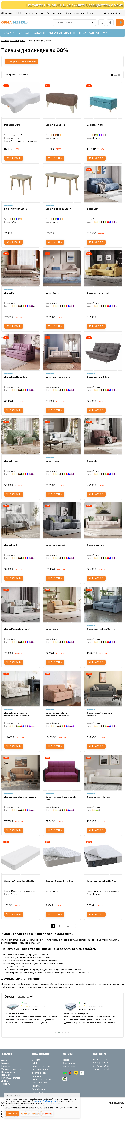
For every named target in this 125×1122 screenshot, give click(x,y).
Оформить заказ (70, 1063)
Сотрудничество (40, 1069)
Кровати (5, 1063)
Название (23, 74)
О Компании (37, 1060)
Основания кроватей (11, 1069)
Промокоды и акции (41, 1066)
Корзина (66, 1060)
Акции (4, 1060)
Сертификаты (38, 1089)
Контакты (36, 1076)
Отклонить (47, 1113)
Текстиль (5, 1084)
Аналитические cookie (47, 1108)
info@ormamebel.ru (102, 1069)
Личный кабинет (70, 1066)
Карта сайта (37, 1092)
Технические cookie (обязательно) (21, 1108)
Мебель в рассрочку (41, 1079)
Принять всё (12, 1113)
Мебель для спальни (10, 1078)
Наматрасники (8, 1072)
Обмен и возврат (40, 1082)
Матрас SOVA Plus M (30, 1009)
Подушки (5, 1075)
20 (68, 926)
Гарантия (36, 1086)
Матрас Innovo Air (87, 1009)
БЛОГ (34, 1063)
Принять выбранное (30, 1113)
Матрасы (5, 1066)
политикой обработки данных (45, 1101)
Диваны (5, 1081)
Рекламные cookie (68, 1108)
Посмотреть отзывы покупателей (21, 61)
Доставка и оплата (41, 1073)
